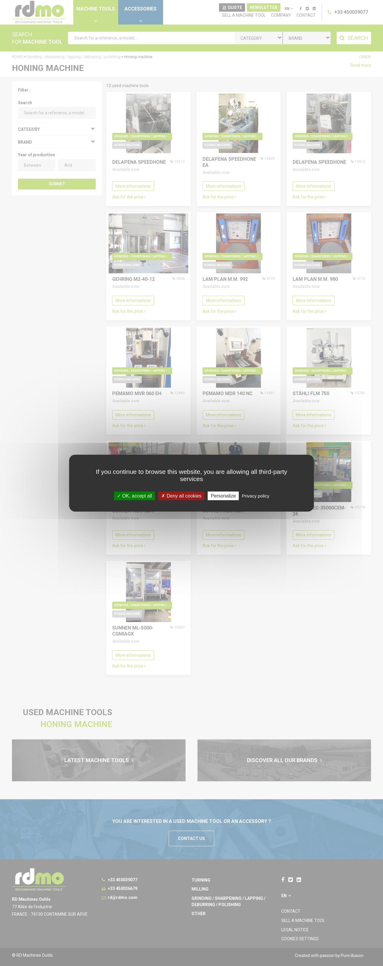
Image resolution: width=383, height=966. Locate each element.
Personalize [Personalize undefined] (223, 495)
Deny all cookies (181, 495)
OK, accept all (134, 495)
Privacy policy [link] (255, 495)
